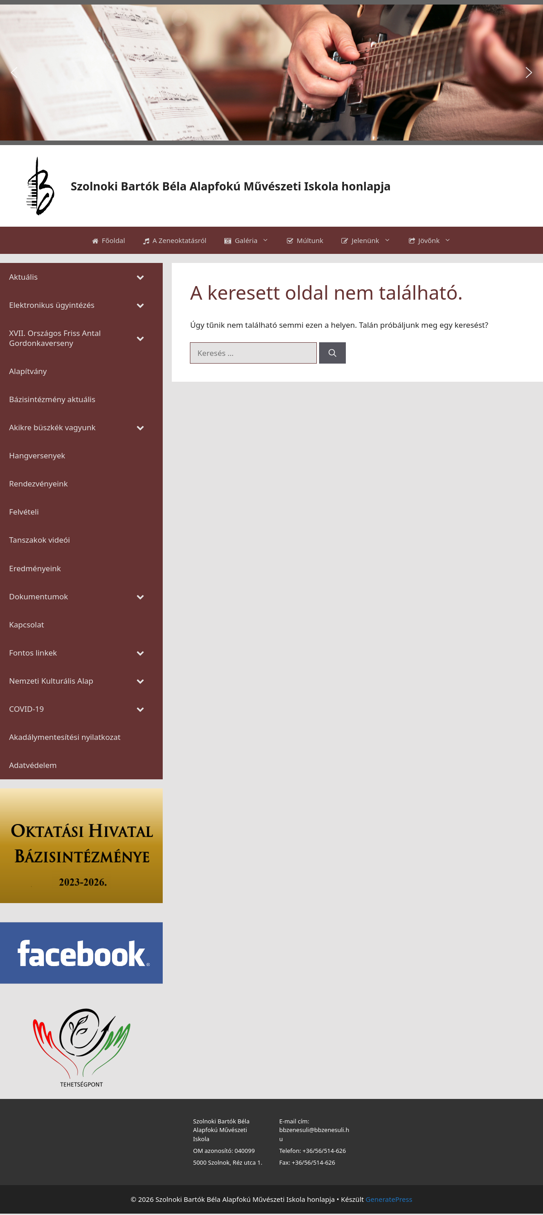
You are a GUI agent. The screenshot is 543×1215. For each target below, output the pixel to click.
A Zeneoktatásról (175, 240)
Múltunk (305, 240)
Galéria (251, 240)
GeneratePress (389, 1199)
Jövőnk (434, 240)
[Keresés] (332, 353)
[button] (14, 72)
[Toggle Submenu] (140, 277)
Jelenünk (370, 240)
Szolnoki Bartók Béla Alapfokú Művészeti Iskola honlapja (231, 186)
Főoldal (108, 240)
